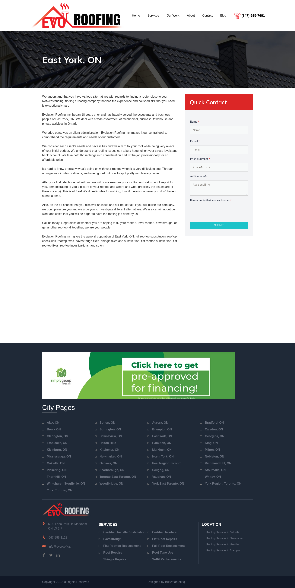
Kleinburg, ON (57, 449)
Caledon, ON (214, 429)
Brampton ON (162, 429)
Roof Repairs (112, 552)
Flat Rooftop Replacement (122, 545)
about (191, 15)
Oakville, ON (56, 463)
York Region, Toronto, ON (223, 483)
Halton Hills (108, 443)
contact (207, 15)
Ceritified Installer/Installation (124, 532)
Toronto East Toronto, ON (118, 476)
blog (223, 15)
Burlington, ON (110, 429)
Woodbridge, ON (111, 483)
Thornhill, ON (56, 476)
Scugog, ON (161, 470)
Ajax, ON (53, 422)
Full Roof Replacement (168, 545)
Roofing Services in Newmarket (224, 538)
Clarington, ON (57, 436)
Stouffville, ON (215, 470)
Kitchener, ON (109, 449)
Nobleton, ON (214, 456)
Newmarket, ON (111, 456)
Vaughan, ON (161, 476)
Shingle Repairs (114, 559)
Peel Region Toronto (166, 463)
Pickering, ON (57, 470)
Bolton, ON (107, 422)
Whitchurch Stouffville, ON (66, 483)
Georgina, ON (214, 436)
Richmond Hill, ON (218, 463)
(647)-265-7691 (253, 15)
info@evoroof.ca (60, 546)
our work (173, 15)
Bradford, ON (214, 422)
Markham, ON (162, 449)
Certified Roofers (164, 532)
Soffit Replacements (166, 559)
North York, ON (163, 456)
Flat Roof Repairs (164, 539)
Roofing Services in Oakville (222, 532)
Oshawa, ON (108, 463)
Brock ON (54, 429)
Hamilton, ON (161, 443)
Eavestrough (112, 539)
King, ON (211, 443)
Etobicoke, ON (57, 443)
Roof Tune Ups (162, 552)
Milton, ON (212, 449)
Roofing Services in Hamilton (223, 544)
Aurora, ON (160, 422)
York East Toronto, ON (168, 483)
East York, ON (162, 436)
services (153, 15)
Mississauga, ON (59, 456)
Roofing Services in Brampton (223, 550)
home (136, 15)
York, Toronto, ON (59, 490)
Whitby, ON (213, 476)
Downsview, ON (111, 436)
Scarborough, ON (112, 470)
